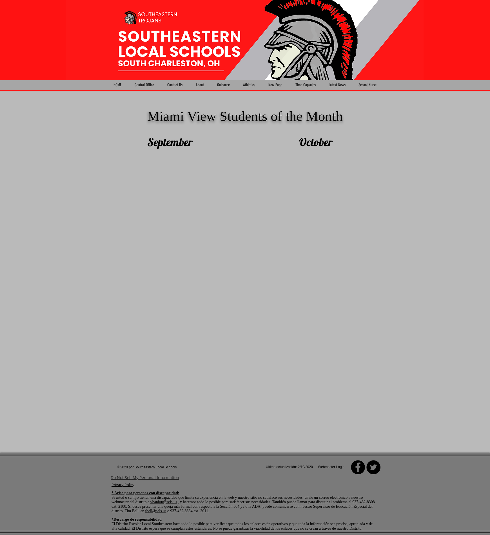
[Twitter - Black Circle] (373, 467)
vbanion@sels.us (163, 502)
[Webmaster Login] (331, 467)
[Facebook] (358, 467)
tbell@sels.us (155, 511)
